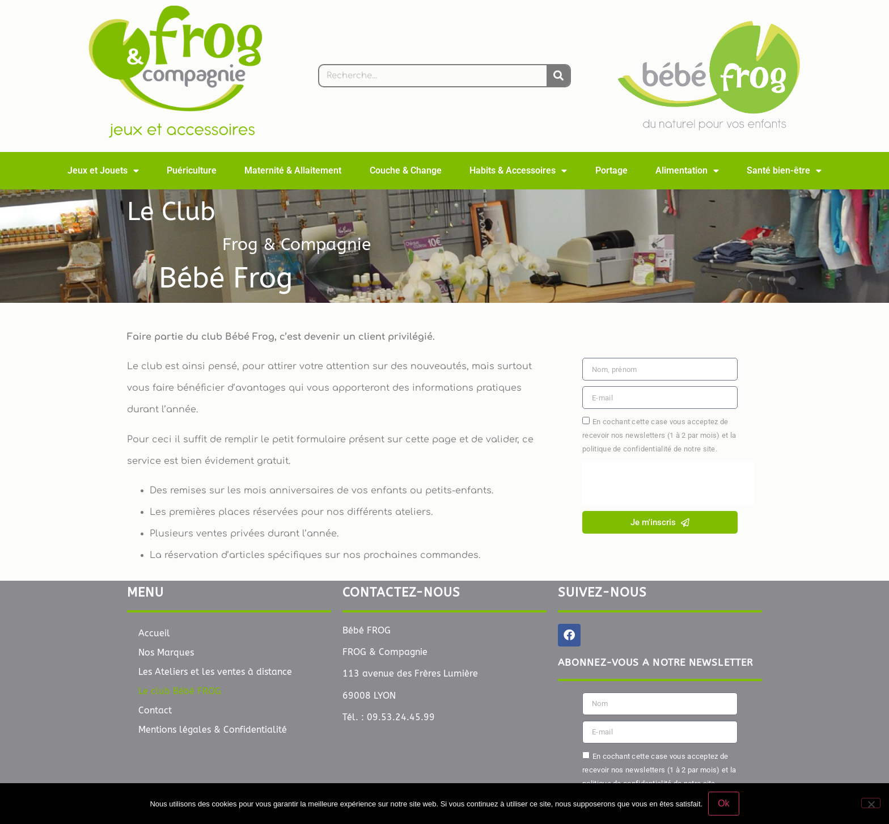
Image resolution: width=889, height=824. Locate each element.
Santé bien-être (784, 170)
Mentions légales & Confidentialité (212, 729)
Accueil (154, 633)
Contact (155, 710)
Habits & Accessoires (518, 170)
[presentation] (668, 483)
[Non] (870, 803)
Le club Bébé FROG (179, 691)
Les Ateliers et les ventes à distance (215, 671)
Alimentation (687, 170)
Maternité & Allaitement (292, 170)
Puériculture (192, 170)
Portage (611, 170)
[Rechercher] (558, 75)
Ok (723, 803)
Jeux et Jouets (103, 170)
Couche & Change (406, 170)
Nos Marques (166, 652)
